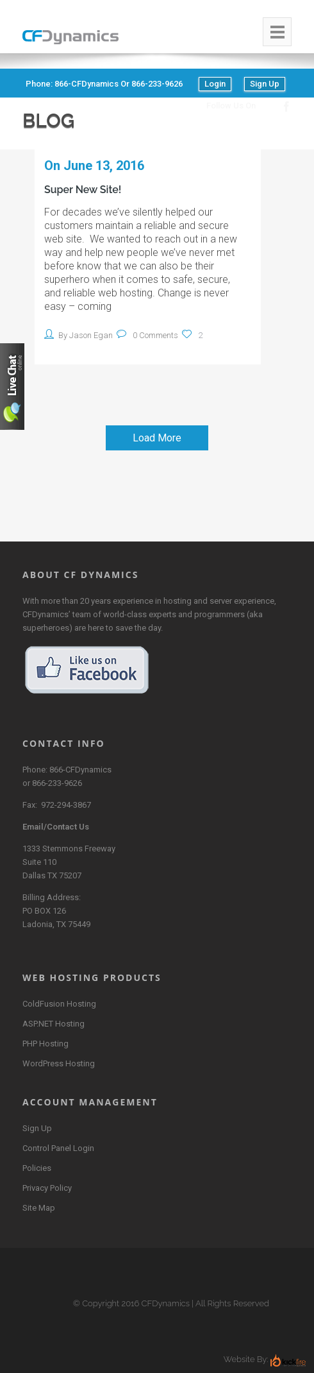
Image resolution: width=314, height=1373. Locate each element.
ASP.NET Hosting (53, 1023)
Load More (157, 438)
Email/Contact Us (55, 826)
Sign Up (264, 84)
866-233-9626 (57, 783)
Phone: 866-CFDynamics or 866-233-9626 (104, 84)
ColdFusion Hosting (59, 1004)
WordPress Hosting (58, 1063)
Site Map (38, 1208)
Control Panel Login (58, 1148)
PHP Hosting (45, 1043)
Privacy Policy (47, 1188)
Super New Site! (82, 189)
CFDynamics (166, 1303)
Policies (36, 1168)
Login (215, 84)
